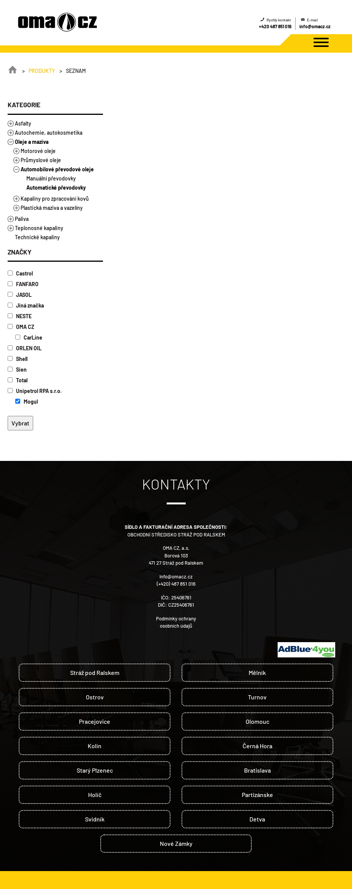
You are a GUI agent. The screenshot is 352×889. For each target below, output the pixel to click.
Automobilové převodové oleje (57, 169)
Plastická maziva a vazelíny (52, 208)
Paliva (22, 219)
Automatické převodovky (56, 187)
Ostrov (95, 697)
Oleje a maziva (31, 142)
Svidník (94, 819)
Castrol (20, 273)
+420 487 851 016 (275, 26)
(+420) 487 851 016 (176, 584)
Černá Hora (257, 745)
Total (17, 380)
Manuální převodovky (51, 178)
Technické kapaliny (37, 237)
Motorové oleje (38, 151)
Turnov (257, 697)
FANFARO (23, 284)
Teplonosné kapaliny (39, 228)
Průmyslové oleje (41, 160)
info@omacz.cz (315, 26)
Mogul (26, 401)
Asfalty (23, 123)
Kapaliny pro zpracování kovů (55, 198)
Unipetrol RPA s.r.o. (35, 391)
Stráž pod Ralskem (94, 672)
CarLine (28, 337)
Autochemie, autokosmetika (48, 132)
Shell (17, 359)
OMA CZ (21, 327)
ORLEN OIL (25, 348)
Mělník (257, 672)
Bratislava (257, 770)
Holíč (94, 794)
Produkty (42, 71)
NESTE (20, 316)
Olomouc (257, 721)
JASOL (20, 295)
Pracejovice (94, 721)
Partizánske (257, 794)
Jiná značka (26, 305)
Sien (17, 369)
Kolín (94, 745)
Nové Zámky (176, 843)
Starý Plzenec (95, 770)
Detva (257, 819)
